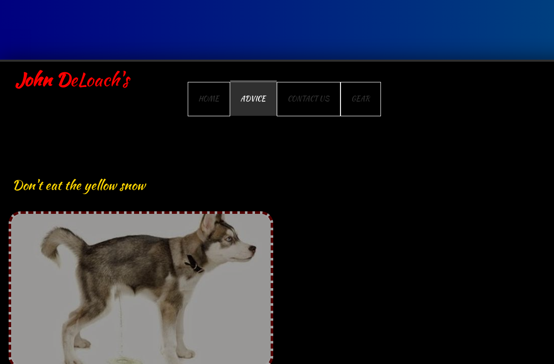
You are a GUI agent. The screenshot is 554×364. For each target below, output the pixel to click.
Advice (253, 99)
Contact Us (308, 99)
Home (208, 99)
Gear (360, 99)
